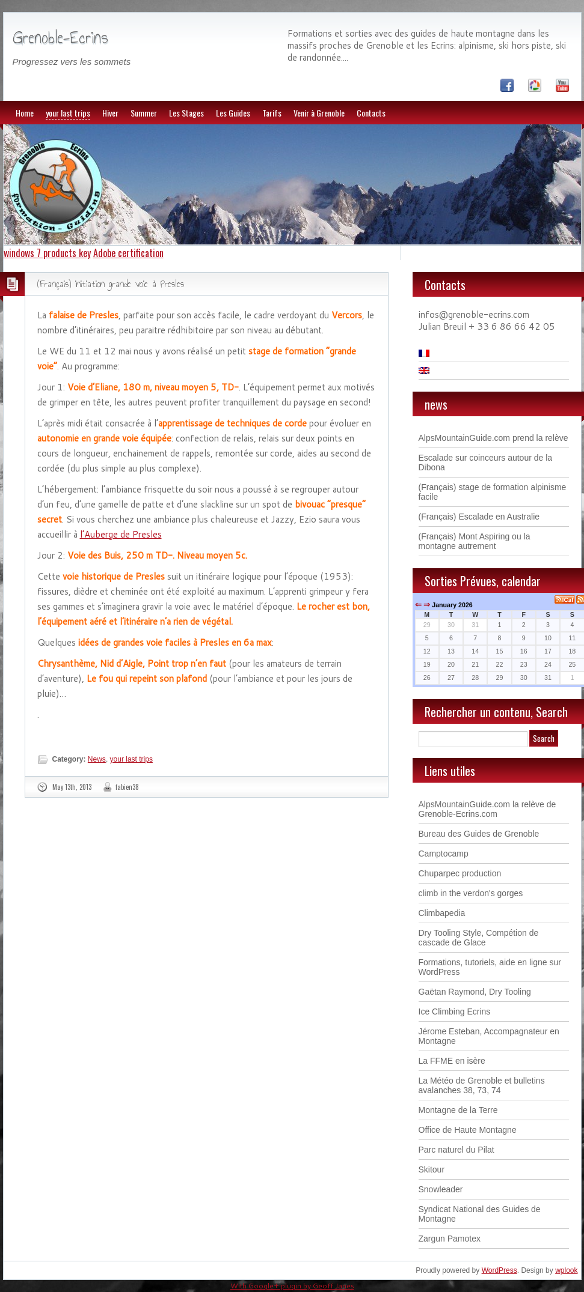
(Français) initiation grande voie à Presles (110, 283)
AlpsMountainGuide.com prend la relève (493, 438)
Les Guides (233, 112)
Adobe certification (128, 253)
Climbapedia (442, 913)
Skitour (432, 1169)
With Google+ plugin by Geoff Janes (292, 1286)
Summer (144, 112)
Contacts (371, 112)
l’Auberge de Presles (121, 534)
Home (25, 112)
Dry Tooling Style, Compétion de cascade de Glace (479, 937)
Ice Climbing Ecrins (455, 1011)
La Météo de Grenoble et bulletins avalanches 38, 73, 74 (482, 1085)
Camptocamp (444, 853)
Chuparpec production (460, 873)
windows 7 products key (47, 253)
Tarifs (271, 112)
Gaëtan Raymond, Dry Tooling (475, 991)
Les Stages (186, 112)
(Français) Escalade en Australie (479, 516)
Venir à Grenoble (319, 112)
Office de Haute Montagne (468, 1130)
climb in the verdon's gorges (471, 893)
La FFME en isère (452, 1061)
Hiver (110, 112)
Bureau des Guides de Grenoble (479, 834)
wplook (566, 1270)
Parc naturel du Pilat (456, 1149)
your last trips (68, 112)
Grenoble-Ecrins (60, 37)
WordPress (499, 1270)
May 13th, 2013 (71, 787)
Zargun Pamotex (450, 1238)
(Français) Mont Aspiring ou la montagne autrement (474, 541)
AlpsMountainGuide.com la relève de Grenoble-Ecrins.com (487, 809)
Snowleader (441, 1189)
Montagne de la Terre (458, 1110)
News (97, 759)
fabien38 (127, 787)
